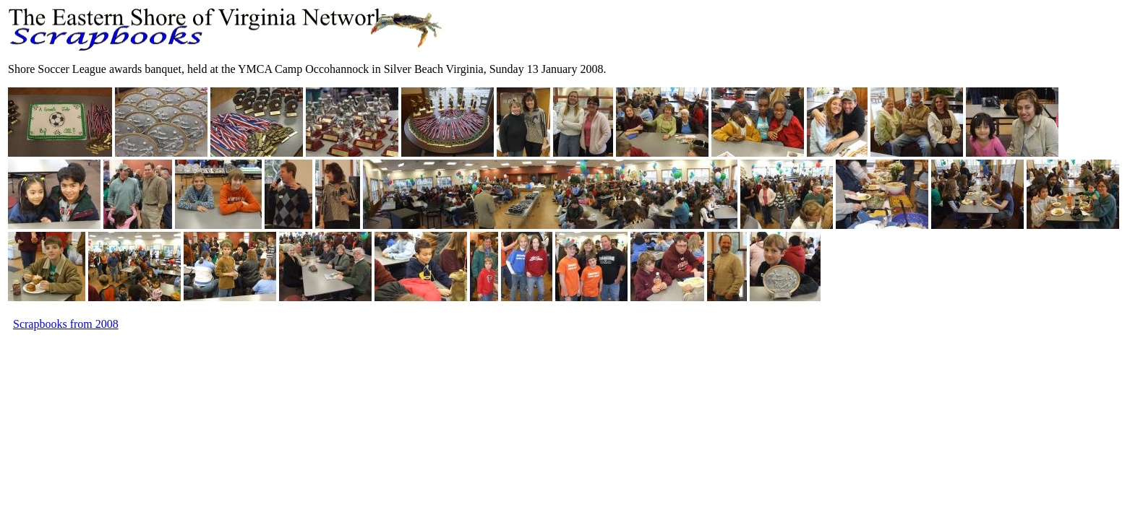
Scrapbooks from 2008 (66, 324)
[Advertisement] (271, 365)
